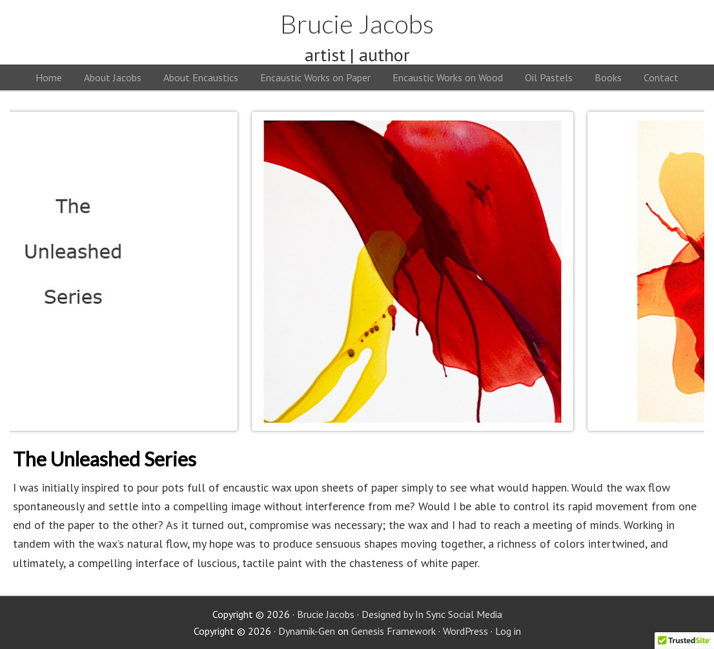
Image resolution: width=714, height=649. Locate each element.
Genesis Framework (393, 630)
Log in (508, 630)
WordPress (465, 630)
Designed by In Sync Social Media (432, 614)
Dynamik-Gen (306, 630)
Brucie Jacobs (357, 23)
